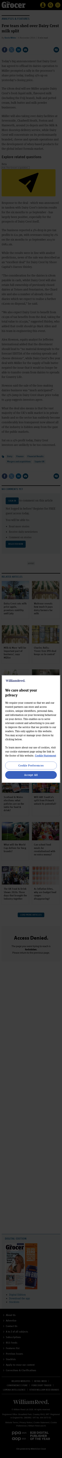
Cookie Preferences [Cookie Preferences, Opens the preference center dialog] (30, 765)
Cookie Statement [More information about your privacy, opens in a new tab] (45, 755)
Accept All (31, 775)
